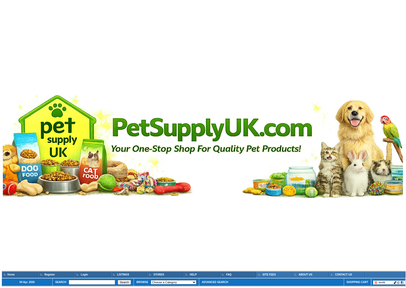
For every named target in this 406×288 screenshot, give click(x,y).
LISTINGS (123, 274)
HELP (193, 274)
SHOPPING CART (357, 282)
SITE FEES (269, 274)
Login (84, 274)
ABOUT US (305, 274)
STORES (159, 274)
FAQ (229, 274)
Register (50, 274)
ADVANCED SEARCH (215, 282)
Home (11, 274)
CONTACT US (343, 274)
